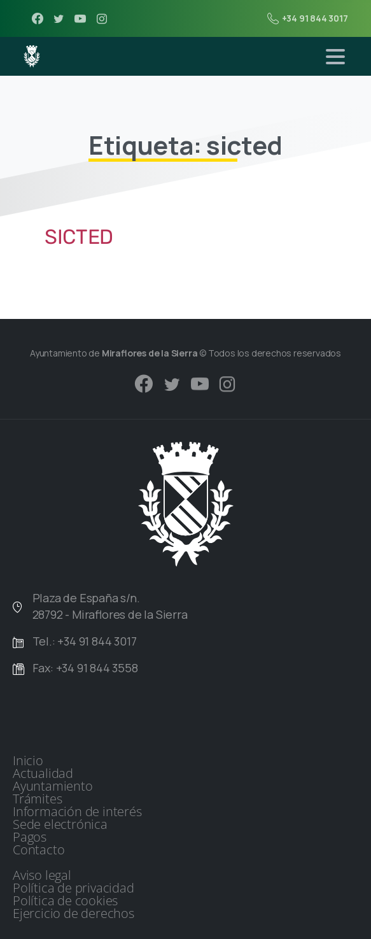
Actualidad (43, 773)
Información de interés (77, 811)
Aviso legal (42, 875)
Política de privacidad (73, 888)
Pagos (29, 837)
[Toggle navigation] (335, 56)
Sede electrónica (60, 824)
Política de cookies (65, 900)
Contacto (38, 850)
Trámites (37, 799)
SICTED (79, 237)
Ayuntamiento (53, 786)
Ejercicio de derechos (73, 913)
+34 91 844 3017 (307, 18)
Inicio (28, 760)
